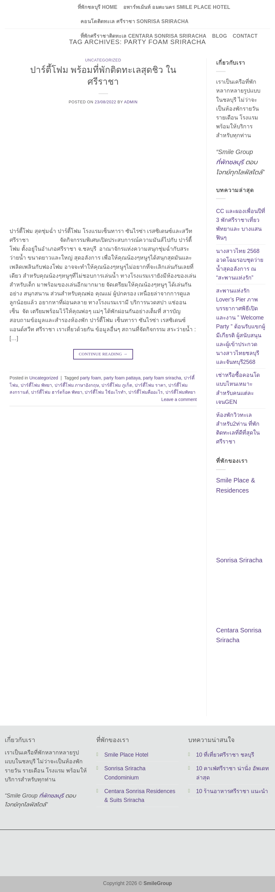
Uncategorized (103, 60)
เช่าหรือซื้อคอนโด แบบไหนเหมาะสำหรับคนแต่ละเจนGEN (238, 388)
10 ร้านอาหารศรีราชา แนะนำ (232, 791)
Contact (245, 36)
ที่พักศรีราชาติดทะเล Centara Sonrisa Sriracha (143, 36)
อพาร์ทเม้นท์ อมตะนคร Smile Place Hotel (176, 7)
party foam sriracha (162, 377)
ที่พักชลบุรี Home (98, 7)
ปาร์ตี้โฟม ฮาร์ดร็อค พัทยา (56, 392)
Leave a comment (179, 399)
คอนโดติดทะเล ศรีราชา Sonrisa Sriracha (134, 21)
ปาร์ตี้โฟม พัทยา (36, 385)
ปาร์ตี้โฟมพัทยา (180, 392)
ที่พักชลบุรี (230, 161)
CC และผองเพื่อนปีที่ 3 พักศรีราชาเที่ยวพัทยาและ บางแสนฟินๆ (240, 224)
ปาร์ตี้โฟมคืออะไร (145, 392)
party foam (90, 377)
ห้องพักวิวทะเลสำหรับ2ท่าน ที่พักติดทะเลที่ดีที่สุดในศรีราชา (238, 428)
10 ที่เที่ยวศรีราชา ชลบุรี (225, 755)
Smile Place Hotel (126, 755)
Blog (219, 36)
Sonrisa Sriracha (239, 560)
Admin (131, 102)
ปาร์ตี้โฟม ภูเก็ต (116, 385)
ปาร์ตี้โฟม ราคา (150, 385)
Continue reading (103, 354)
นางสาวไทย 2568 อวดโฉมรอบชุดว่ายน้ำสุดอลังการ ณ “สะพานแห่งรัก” (239, 264)
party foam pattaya (122, 377)
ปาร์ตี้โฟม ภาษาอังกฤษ (76, 385)
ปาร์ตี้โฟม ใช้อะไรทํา (105, 392)
